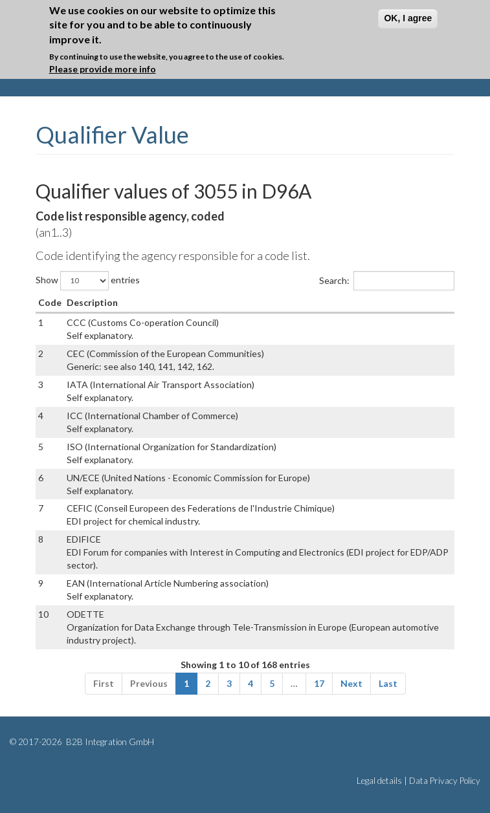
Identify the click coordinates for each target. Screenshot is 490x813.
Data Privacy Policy (444, 780)
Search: (386, 280)
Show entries (88, 280)
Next (351, 683)
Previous (149, 683)
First (103, 683)
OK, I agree (408, 18)
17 (319, 683)
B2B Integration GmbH (109, 742)
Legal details (379, 780)
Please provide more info (102, 68)
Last (388, 683)
